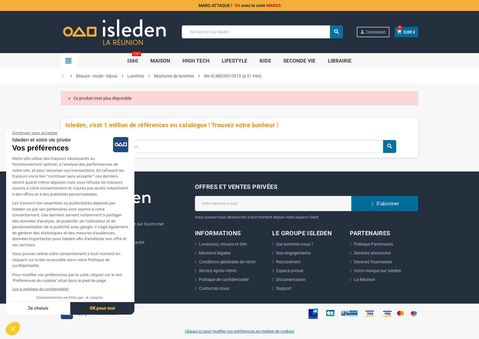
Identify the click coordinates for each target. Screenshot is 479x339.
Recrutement (288, 261)
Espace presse (289, 270)
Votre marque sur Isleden (377, 270)
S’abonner (384, 203)
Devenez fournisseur (373, 261)
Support (283, 288)
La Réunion (364, 279)
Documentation (290, 279)
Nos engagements (293, 253)
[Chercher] (262, 31)
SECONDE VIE (299, 61)
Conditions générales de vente (227, 261)
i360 (134, 58)
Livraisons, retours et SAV (223, 244)
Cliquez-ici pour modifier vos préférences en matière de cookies (239, 331)
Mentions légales (215, 253)
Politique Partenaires (373, 244)
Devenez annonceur (372, 253)
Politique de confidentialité (224, 279)
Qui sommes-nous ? (294, 244)
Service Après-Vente (217, 270)
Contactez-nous (214, 288)
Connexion (373, 31)
